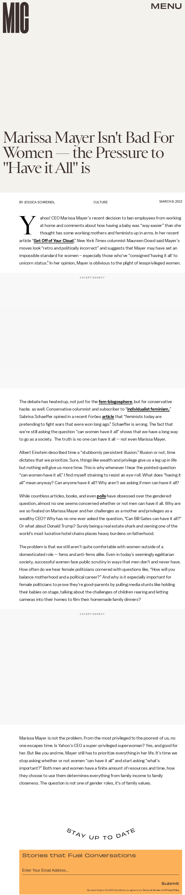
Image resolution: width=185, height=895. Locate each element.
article (108, 416)
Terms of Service (152, 890)
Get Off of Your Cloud (54, 240)
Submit (170, 883)
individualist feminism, (148, 409)
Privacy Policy (172, 890)
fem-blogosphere (115, 401)
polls (101, 496)
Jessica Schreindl (39, 202)
